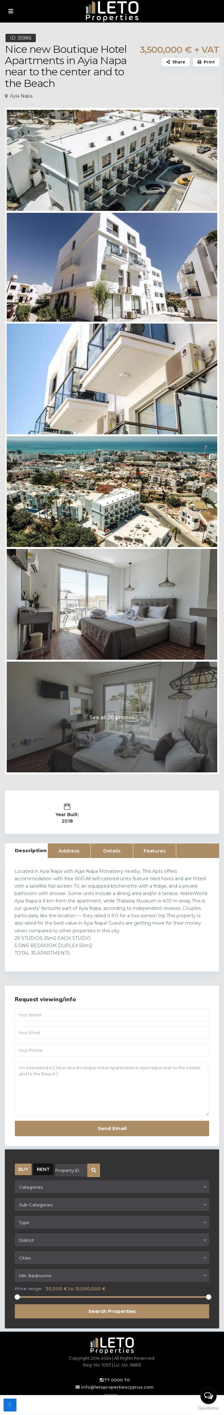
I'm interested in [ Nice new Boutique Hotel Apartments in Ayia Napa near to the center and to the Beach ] (112, 1088)
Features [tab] (155, 851)
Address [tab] (68, 851)
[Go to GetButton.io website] (208, 1408)
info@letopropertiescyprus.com (117, 1387)
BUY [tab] (23, 1169)
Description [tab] (31, 850)
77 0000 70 (117, 1379)
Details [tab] (111, 851)
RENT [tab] (43, 1169)
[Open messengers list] (208, 1396)
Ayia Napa (21, 96)
